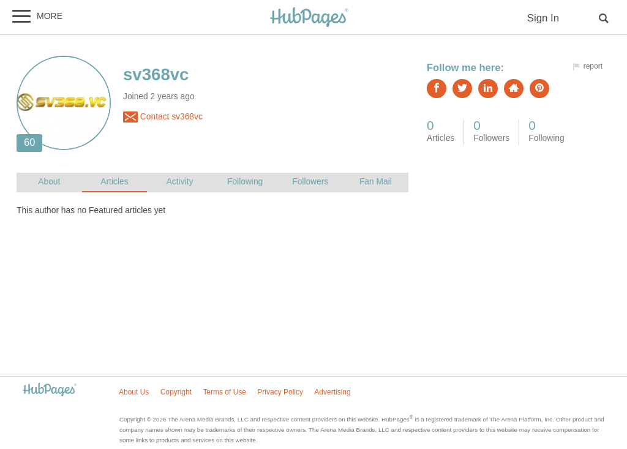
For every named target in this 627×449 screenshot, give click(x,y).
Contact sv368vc (163, 117)
